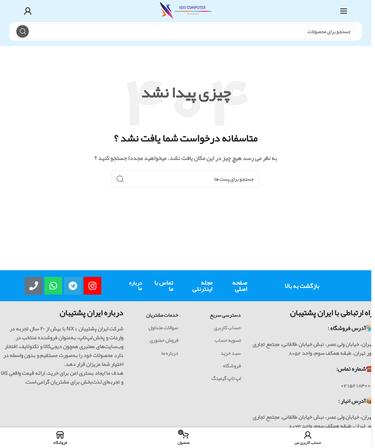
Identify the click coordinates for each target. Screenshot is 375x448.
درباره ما (135, 285)
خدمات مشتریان (162, 315)
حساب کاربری (227, 327)
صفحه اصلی (239, 285)
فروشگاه (232, 365)
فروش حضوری (163, 340)
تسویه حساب (227, 340)
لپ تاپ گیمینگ (226, 378)
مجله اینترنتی (202, 285)
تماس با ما (163, 285)
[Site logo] (186, 12)
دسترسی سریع (225, 315)
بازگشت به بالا (302, 285)
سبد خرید (230, 353)
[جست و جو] (186, 31)
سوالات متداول (163, 327)
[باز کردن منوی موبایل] (343, 11)
